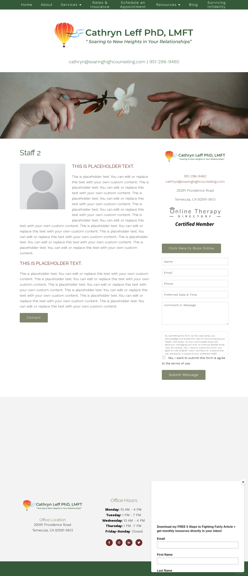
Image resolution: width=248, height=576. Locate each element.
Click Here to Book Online (191, 248)
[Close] (243, 482)
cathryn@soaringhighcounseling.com (195, 181)
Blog (193, 5)
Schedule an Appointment (133, 5)
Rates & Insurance (100, 5)
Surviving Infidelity (217, 5)
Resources (166, 5)
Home (26, 5)
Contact (34, 317)
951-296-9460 (195, 176)
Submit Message (183, 375)
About (47, 5)
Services (69, 5)
